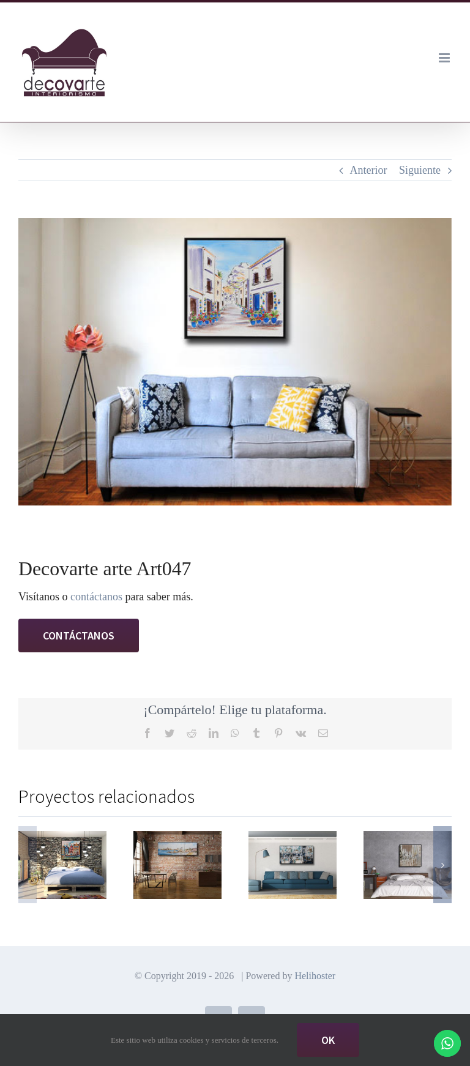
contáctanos (96, 597)
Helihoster (314, 976)
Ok (328, 1040)
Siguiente (420, 170)
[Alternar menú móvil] (445, 57)
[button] (27, 864)
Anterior (368, 170)
